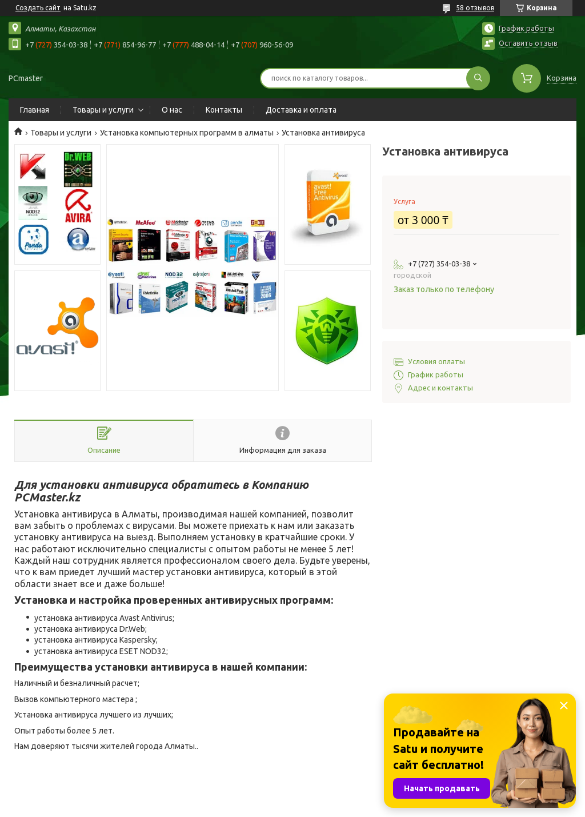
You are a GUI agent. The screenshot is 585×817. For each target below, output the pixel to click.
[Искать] (478, 78)
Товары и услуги (103, 110)
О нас (172, 110)
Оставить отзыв (528, 43)
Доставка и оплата (301, 110)
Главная (34, 110)
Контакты (224, 110)
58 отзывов (475, 7)
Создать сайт (38, 7)
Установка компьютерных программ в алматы (187, 132)
